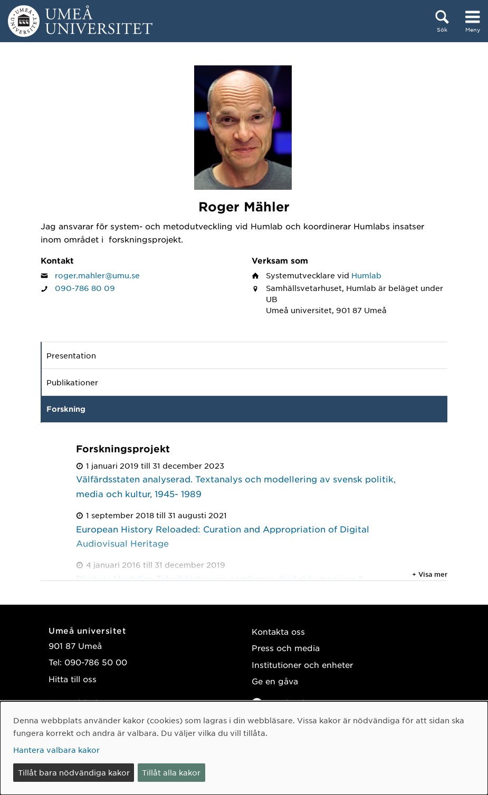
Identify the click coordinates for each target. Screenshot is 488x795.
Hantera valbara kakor (56, 749)
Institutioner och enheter (302, 665)
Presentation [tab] (71, 355)
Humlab (366, 275)
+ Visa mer (429, 574)
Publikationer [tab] (72, 382)
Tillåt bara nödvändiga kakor (74, 772)
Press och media (286, 648)
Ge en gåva (275, 681)
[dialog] (244, 748)
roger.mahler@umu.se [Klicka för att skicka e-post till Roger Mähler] (97, 275)
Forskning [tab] (65, 408)
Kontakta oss (278, 631)
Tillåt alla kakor (171, 772)
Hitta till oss (73, 679)
